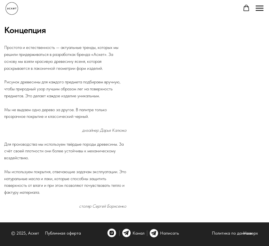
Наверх (250, 233)
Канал (138, 233)
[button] (246, 8)
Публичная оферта (63, 233)
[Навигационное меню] (259, 8)
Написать (169, 233)
